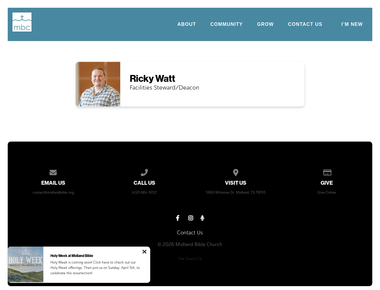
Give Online (326, 192)
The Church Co (190, 259)
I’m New (352, 24)
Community (226, 24)
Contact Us (305, 24)
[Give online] (327, 172)
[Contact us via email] (53, 172)
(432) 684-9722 (144, 192)
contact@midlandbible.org (53, 192)
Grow (265, 24)
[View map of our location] (236, 172)
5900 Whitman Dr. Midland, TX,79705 (236, 192)
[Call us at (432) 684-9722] (145, 172)
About (187, 24)
